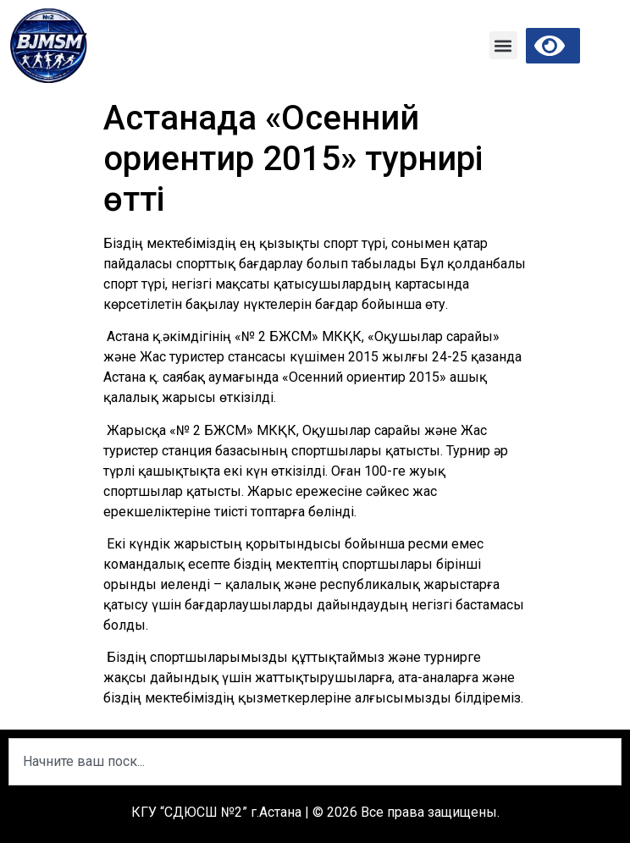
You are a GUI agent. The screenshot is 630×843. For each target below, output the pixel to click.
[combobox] (315, 761)
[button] (503, 45)
